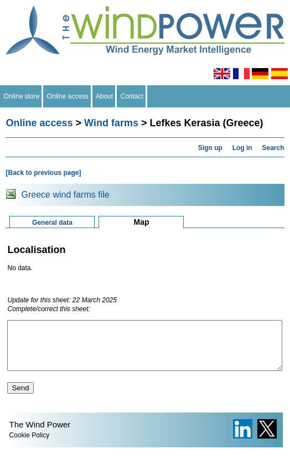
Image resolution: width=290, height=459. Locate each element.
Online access (67, 96)
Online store (21, 96)
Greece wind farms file (65, 194)
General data (52, 222)
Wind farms (111, 122)
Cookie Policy (29, 445)
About (104, 96)
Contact (132, 96)
